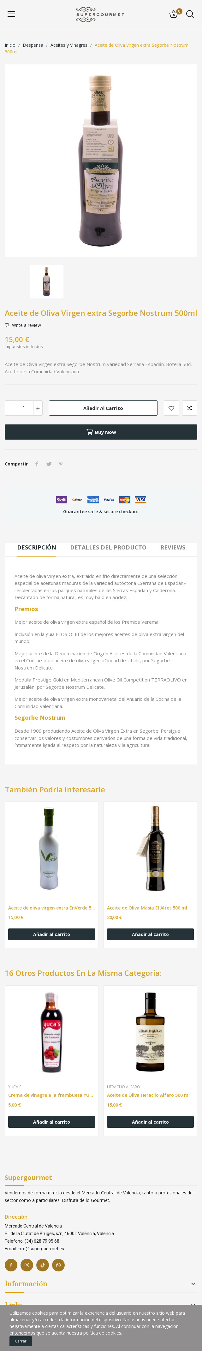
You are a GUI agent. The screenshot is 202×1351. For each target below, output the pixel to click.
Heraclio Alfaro (123, 1087)
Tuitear (49, 464)
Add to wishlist (171, 408)
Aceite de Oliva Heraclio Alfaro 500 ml (148, 1095)
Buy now (101, 432)
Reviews (172, 547)
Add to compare (190, 408)
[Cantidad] (23, 408)
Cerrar (21, 1341)
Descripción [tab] (36, 547)
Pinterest (61, 464)
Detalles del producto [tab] (108, 547)
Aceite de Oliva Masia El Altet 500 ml (147, 908)
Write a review (26, 325)
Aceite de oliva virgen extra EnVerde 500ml (51, 908)
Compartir (37, 464)
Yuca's (14, 1087)
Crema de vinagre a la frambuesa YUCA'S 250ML (51, 1095)
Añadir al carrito (103, 408)
